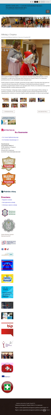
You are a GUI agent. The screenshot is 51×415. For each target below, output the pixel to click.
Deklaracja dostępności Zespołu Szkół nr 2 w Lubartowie (28, 405)
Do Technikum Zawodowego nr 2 (10, 140)
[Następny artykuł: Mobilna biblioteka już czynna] (44, 111)
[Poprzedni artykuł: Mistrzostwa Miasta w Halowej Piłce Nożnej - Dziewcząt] (8, 111)
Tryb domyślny (30, 2)
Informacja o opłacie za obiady (9, 205)
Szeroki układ (44, 2)
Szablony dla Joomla (21, 403)
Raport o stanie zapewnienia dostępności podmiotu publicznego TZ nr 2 (32, 410)
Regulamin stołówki (7, 199)
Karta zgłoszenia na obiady (8, 202)
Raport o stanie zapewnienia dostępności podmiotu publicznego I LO (31, 407)
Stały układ (41, 2)
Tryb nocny (32, 2)
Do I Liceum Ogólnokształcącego (10, 137)
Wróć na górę (44, 410)
